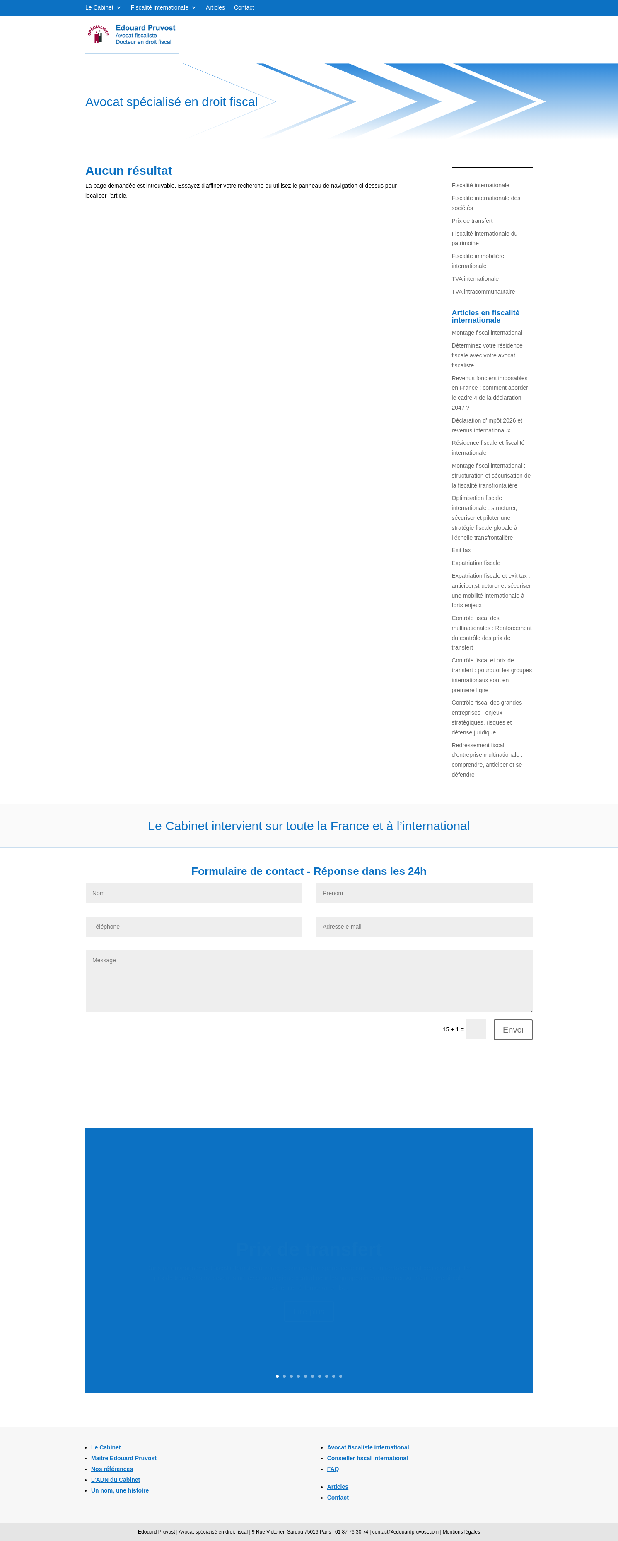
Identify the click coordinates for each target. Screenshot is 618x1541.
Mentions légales (461, 1532)
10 (340, 1376)
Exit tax (461, 550)
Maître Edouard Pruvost (124, 1458)
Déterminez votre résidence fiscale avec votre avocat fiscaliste (487, 355)
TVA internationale (475, 278)
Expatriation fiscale (476, 563)
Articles (215, 8)
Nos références (112, 1469)
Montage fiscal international (487, 332)
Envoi (513, 1029)
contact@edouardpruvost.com (405, 1532)
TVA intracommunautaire (483, 291)
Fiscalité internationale (159, 8)
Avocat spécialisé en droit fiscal (213, 1532)
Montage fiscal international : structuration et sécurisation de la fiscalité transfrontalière (491, 475)
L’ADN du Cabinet (115, 1479)
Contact (244, 8)
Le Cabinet (99, 8)
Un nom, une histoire (120, 1490)
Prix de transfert (472, 220)
